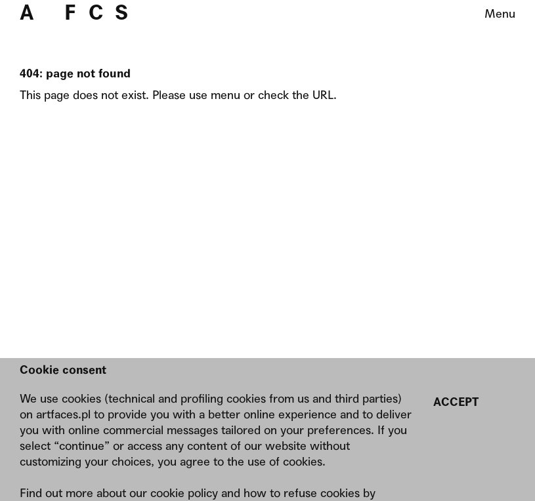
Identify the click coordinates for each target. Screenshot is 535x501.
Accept (456, 401)
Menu (499, 13)
